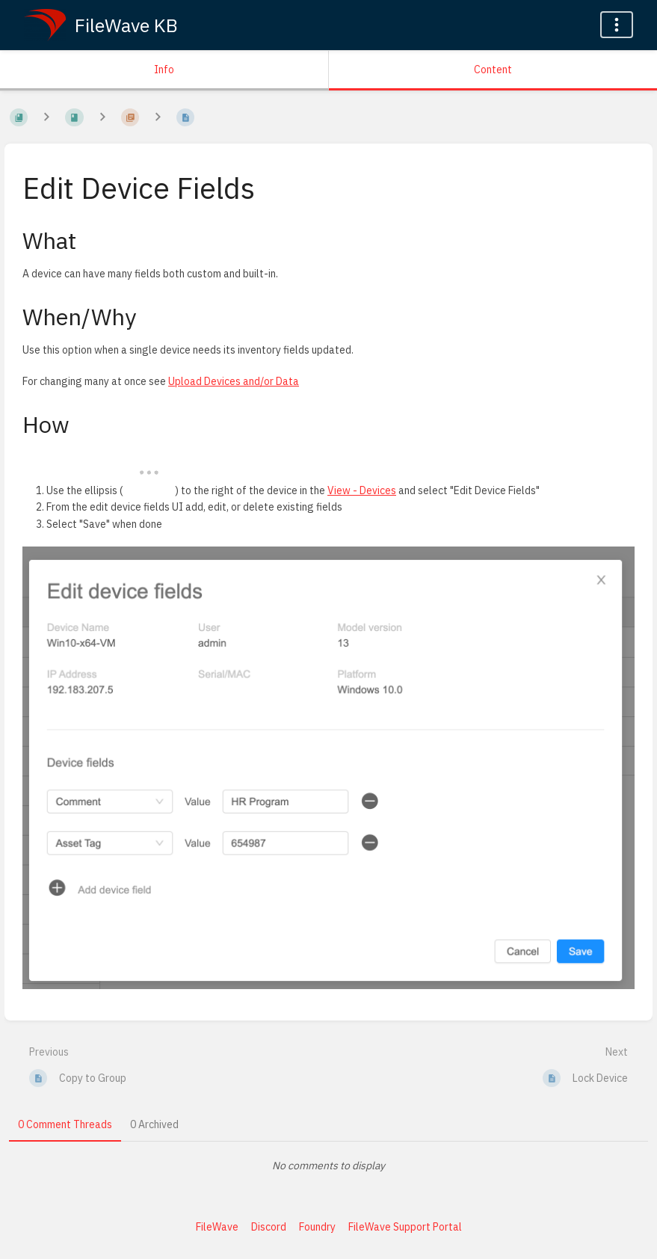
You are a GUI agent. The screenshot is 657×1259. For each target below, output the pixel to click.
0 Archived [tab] (154, 1124)
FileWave (217, 1227)
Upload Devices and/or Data (233, 381)
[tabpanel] (328, 1165)
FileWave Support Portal (405, 1227)
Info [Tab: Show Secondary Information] (164, 69)
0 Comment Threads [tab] (65, 1124)
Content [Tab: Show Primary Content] (493, 69)
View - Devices (361, 490)
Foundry (317, 1227)
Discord (268, 1227)
